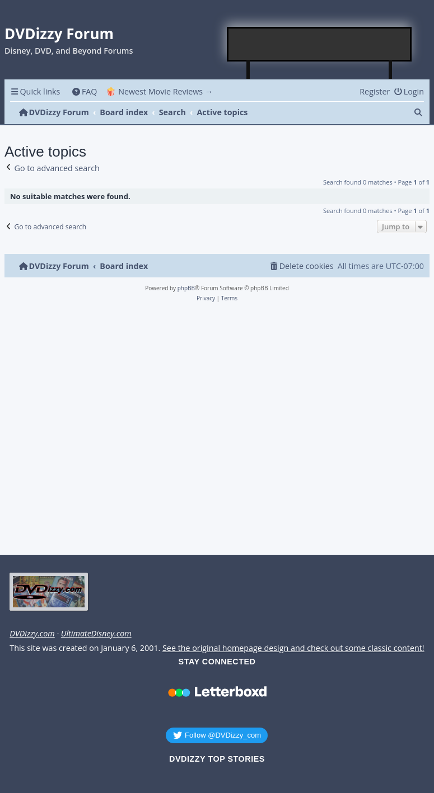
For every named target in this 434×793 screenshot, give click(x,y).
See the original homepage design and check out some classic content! (293, 648)
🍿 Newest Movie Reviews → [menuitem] (159, 91)
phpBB (186, 288)
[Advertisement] (319, 44)
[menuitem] (84, 91)
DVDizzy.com (32, 634)
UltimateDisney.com (96, 634)
